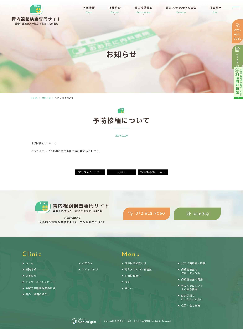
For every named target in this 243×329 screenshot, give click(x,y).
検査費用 (216, 10)
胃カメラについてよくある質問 (192, 287)
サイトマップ (90, 269)
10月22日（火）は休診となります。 (91, 172)
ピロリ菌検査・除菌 (193, 263)
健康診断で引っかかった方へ (192, 297)
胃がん (129, 288)
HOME (34, 97)
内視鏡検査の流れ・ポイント (190, 271)
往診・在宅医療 (190, 305)
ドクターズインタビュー (40, 282)
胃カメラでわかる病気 (138, 269)
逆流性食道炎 (133, 275)
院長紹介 (30, 275)
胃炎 (127, 282)
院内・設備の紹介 (36, 294)
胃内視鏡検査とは (135, 263)
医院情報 (30, 269)
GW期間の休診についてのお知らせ (154, 172)
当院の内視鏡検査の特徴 (40, 288)
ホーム (29, 263)
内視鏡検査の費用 (192, 279)
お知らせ (46, 97)
